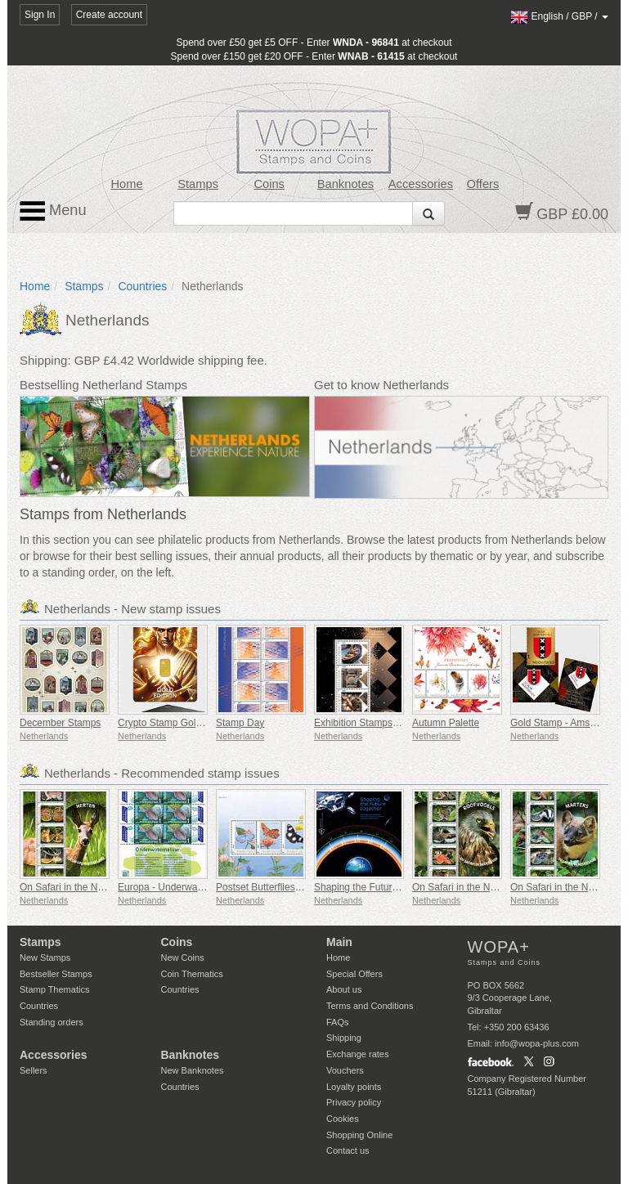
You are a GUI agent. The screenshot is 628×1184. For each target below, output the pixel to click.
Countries (142, 286)
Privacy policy (353, 1102)
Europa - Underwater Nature (179, 887)
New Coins (182, 957)
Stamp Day (240, 723)
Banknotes (345, 184)
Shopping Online (359, 1135)
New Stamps (45, 957)
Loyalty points (353, 1087)
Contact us (348, 1150)
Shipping (343, 1038)
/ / (559, 16)
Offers (483, 184)
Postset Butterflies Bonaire (273, 887)
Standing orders (51, 1022)
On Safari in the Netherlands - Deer (96, 887)
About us (343, 989)
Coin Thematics (192, 974)
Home (126, 184)
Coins (269, 184)
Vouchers (345, 1070)
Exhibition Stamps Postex (369, 723)
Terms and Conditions (369, 1006)
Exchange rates (357, 1054)
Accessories (420, 184)
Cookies (342, 1118)
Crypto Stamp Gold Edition (176, 723)
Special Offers (354, 974)
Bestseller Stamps (56, 974)
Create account (109, 14)
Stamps (197, 184)
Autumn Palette (445, 723)
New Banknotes (192, 1070)
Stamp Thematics (54, 989)
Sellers (33, 1070)
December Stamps (60, 723)
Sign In (40, 14)
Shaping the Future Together (376, 887)
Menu (53, 211)
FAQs (337, 1022)
